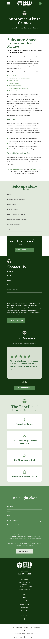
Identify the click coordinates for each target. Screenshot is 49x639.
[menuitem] (24, 194)
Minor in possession (15, 86)
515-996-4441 (24, 574)
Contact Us (24, 611)
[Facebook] (24, 619)
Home (24, 597)
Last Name (10, 276)
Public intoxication (14, 83)
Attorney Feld (27, 106)
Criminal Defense (24, 604)
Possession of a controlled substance (20, 78)
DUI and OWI (12, 75)
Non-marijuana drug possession (18, 88)
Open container (13, 80)
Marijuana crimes (14, 91)
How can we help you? (13, 294)
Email (8, 285)
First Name (10, 271)
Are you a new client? (13, 289)
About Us (24, 601)
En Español (24, 607)
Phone (9, 280)
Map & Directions (25, 589)
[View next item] (26, 382)
